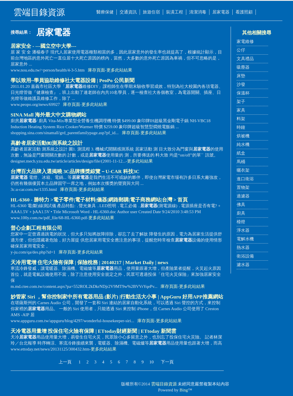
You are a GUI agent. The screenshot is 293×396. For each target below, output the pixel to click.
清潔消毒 (197, 12)
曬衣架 (243, 170)
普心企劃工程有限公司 (36, 228)
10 (151, 362)
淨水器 (243, 230)
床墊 (241, 76)
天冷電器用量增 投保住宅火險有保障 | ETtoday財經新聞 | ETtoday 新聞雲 (93, 331)
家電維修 (245, 41)
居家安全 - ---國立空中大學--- (43, 46)
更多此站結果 (119, 70)
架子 (241, 101)
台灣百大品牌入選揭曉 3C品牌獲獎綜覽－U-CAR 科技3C (75, 171)
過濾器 (243, 196)
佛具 (241, 204)
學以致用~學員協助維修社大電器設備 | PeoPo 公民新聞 (72, 80)
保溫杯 (243, 93)
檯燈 (241, 221)
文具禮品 (245, 58)
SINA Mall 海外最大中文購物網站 (48, 115)
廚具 (241, 213)
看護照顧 (244, 12)
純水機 (243, 144)
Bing (184, 390)
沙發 (241, 84)
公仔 (241, 50)
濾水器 (243, 264)
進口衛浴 (245, 179)
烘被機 (243, 136)
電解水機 (245, 239)
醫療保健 (105, 12)
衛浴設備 (245, 256)
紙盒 (241, 153)
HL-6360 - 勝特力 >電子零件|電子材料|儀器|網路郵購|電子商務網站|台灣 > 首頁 (99, 200)
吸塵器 (243, 67)
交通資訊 (128, 12)
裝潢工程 (174, 12)
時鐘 (241, 127)
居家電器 (220, 12)
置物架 (243, 187)
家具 (241, 110)
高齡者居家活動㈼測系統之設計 (47, 143)
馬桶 (241, 161)
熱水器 (243, 247)
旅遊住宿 (151, 12)
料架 (241, 118)
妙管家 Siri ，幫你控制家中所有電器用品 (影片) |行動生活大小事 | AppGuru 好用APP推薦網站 (117, 297)
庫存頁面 (96, 70)
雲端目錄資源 (164, 384)
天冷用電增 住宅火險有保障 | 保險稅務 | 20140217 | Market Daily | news (89, 262)
